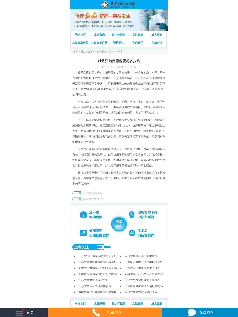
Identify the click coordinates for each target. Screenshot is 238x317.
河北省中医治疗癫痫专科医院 (142, 280)
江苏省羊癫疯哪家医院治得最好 (97, 262)
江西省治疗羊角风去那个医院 (142, 268)
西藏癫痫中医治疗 (94, 199)
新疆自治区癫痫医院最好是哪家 (97, 274)
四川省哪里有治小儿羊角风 (141, 256)
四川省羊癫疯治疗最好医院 (141, 292)
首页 (75, 51)
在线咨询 (156, 42)
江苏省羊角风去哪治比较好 (94, 286)
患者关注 (81, 247)
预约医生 (118, 42)
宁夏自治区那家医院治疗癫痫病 (144, 286)
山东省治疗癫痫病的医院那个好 (97, 256)
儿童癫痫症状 (99, 42)
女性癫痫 (137, 34)
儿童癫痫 (99, 34)
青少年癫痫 (118, 34)
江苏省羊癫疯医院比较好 (93, 280)
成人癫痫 (156, 34)
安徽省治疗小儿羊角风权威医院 (144, 274)
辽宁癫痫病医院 (92, 193)
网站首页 (80, 34)
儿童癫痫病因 (80, 42)
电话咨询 (105, 312)
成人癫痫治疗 (105, 51)
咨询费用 (137, 42)
